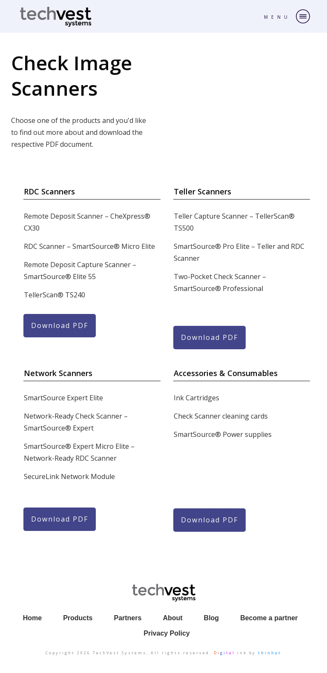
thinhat (269, 653)
